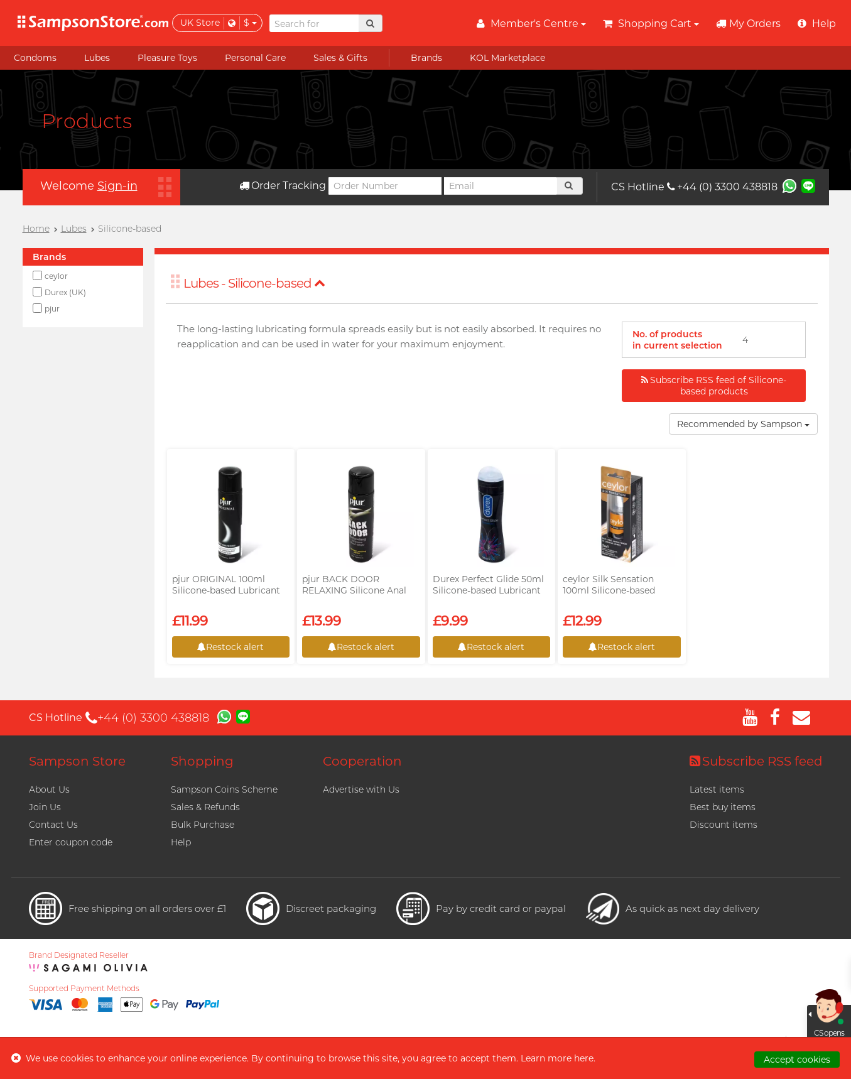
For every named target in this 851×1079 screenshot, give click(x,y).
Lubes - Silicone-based (254, 283)
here (584, 1058)
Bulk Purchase (202, 824)
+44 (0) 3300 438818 (722, 187)
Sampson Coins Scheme (224, 789)
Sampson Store (77, 761)
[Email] (500, 186)
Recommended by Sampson (743, 424)
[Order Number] (385, 186)
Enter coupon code (70, 842)
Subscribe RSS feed (756, 761)
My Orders (748, 24)
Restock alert (230, 647)
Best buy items (723, 807)
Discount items (723, 824)
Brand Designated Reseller (79, 955)
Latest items (717, 789)
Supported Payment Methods (84, 988)
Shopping (202, 761)
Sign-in (117, 186)
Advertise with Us (361, 789)
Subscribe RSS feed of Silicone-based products (713, 385)
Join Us (45, 807)
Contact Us (53, 824)
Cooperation (362, 761)
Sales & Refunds (205, 807)
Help (181, 842)
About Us (49, 789)
